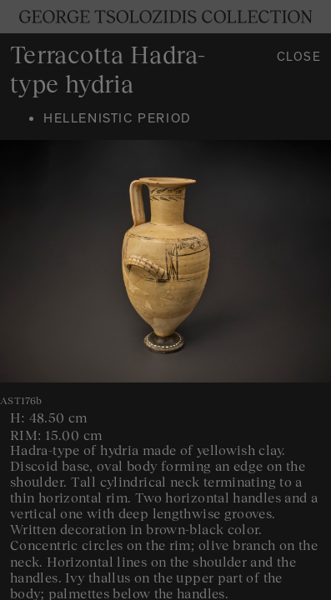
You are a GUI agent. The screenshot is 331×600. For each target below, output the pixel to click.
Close (299, 58)
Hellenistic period (117, 120)
